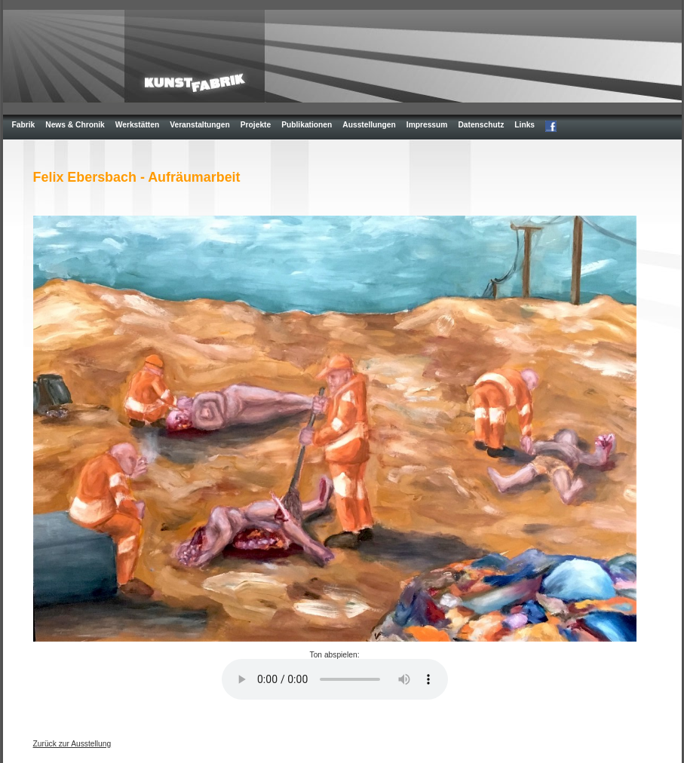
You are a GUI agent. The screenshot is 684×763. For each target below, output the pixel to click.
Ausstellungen (369, 125)
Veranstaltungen (200, 125)
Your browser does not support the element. (335, 679)
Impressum (427, 125)
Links (524, 125)
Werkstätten (137, 125)
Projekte (256, 125)
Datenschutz (481, 125)
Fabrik (23, 125)
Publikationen (306, 125)
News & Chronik (74, 125)
